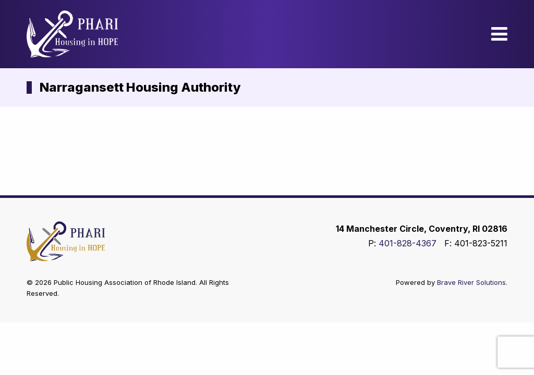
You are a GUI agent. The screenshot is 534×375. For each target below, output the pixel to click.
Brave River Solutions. (472, 282)
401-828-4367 (407, 243)
